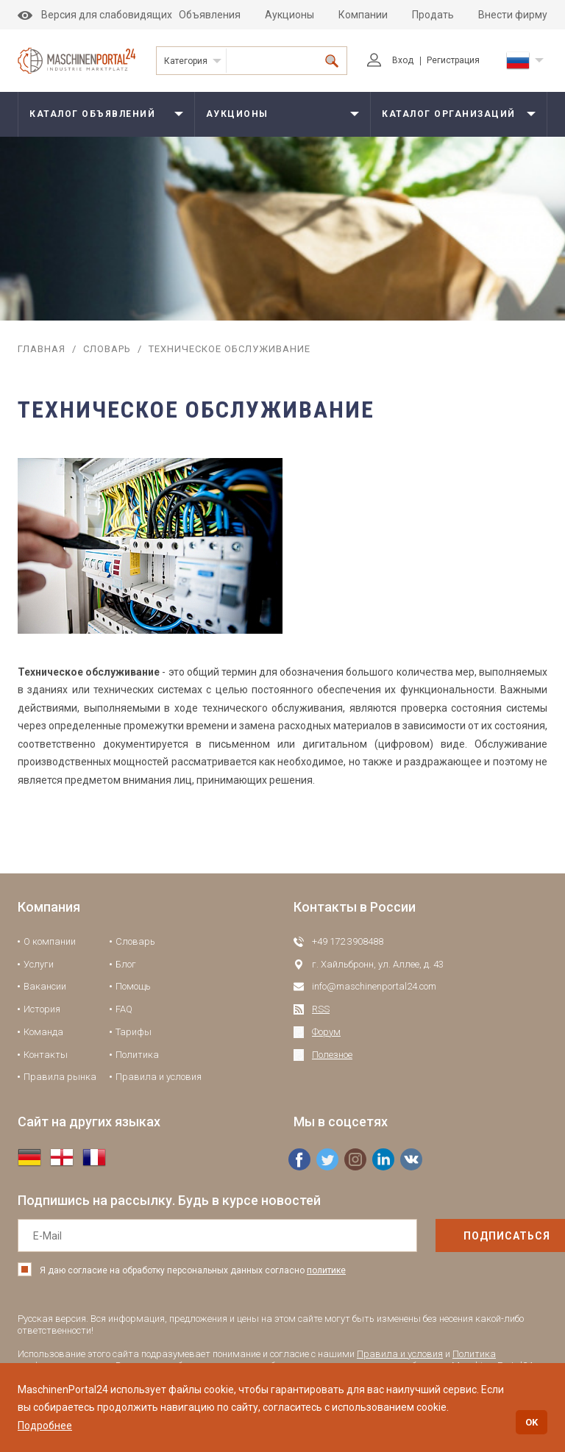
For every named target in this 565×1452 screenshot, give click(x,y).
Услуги (39, 964)
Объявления (210, 15)
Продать (433, 15)
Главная (41, 348)
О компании (50, 941)
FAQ (124, 1009)
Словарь (107, 348)
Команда (43, 1031)
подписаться (476, 1236)
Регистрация (453, 60)
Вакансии (45, 986)
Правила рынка (60, 1076)
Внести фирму (512, 15)
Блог (126, 964)
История (42, 1009)
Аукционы (289, 15)
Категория (185, 61)
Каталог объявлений (92, 114)
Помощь (133, 986)
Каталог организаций (449, 114)
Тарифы (134, 1031)
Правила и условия (159, 1076)
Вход (390, 60)
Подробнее (45, 1425)
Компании (363, 15)
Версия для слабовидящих (95, 15)
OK (531, 1422)
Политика (137, 1054)
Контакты (46, 1054)
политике (326, 1270)
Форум (326, 1031)
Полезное (332, 1054)
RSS (321, 1009)
